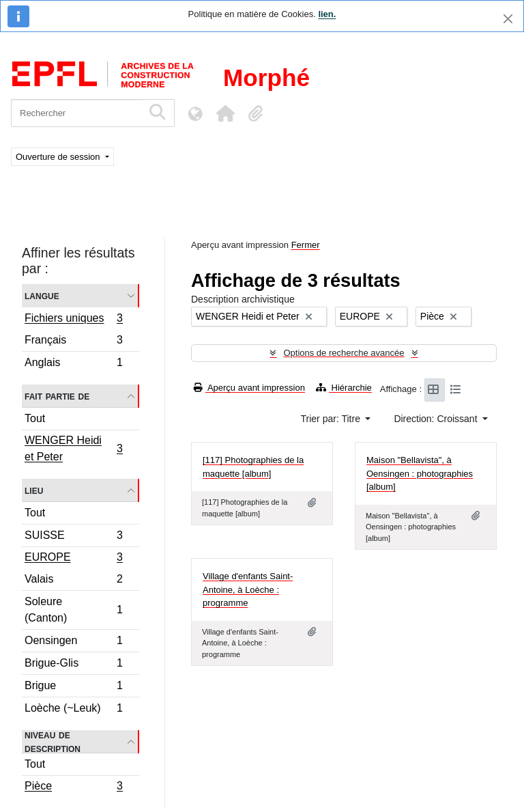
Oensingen (73, 642)
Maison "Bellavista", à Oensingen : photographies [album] (419, 473)
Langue (42, 295)
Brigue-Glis (73, 665)
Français (73, 342)
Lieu (34, 490)
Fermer (305, 245)
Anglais (73, 364)
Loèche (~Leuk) (73, 709)
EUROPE (73, 558)
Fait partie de (57, 395)
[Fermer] (508, 19)
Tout (35, 418)
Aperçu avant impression (249, 387)
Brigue (73, 687)
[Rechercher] (77, 113)
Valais (73, 581)
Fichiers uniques (73, 319)
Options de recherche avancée (343, 353)
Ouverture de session (59, 157)
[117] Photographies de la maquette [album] (253, 467)
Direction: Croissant (437, 418)
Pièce (73, 787)
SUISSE (73, 537)
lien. (327, 14)
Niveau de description (53, 741)
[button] (225, 113)
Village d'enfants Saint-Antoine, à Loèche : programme (248, 589)
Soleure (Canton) (73, 610)
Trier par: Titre (332, 418)
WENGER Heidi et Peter (73, 448)
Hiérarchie (344, 387)
